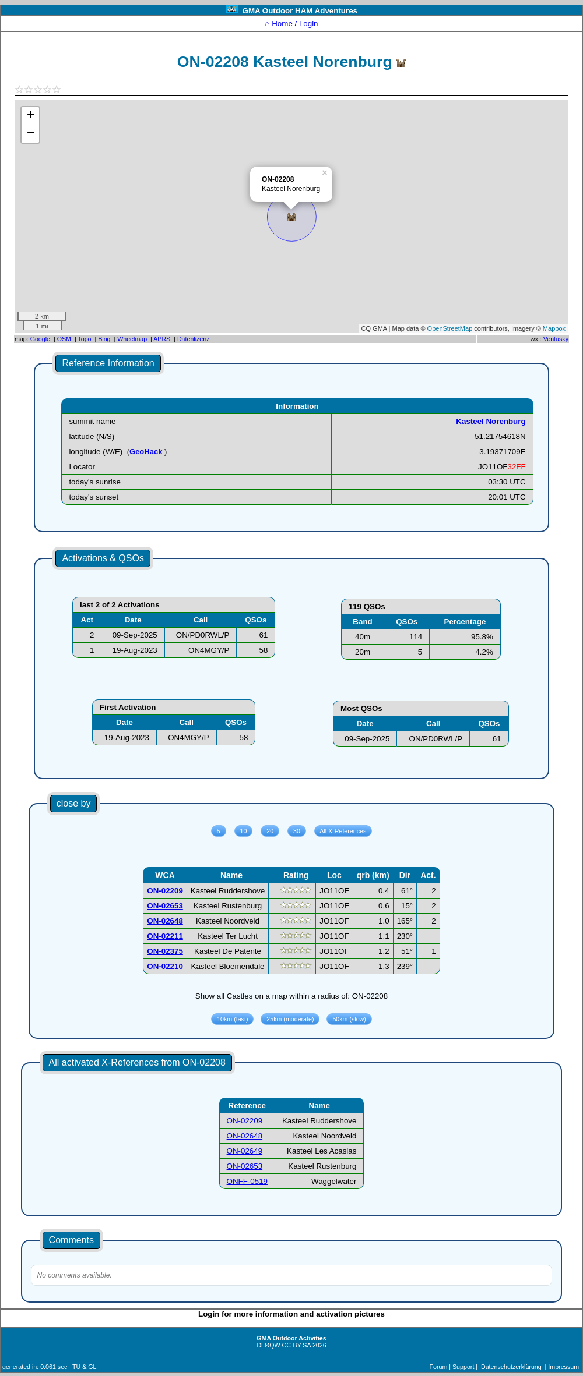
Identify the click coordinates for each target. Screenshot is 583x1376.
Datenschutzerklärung (511, 1366)
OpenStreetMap (450, 328)
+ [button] (30, 116)
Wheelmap (132, 338)
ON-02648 (245, 1135)
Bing (104, 338)
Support (463, 1366)
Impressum (563, 1366)
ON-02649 (245, 1151)
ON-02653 (245, 1166)
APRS (161, 338)
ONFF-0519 (247, 1181)
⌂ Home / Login (291, 23)
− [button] (30, 134)
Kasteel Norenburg (490, 421)
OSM (64, 338)
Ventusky (555, 338)
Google (40, 338)
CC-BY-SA (296, 1345)
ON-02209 (245, 1120)
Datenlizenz (193, 338)
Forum (439, 1366)
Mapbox (554, 328)
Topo (84, 338)
